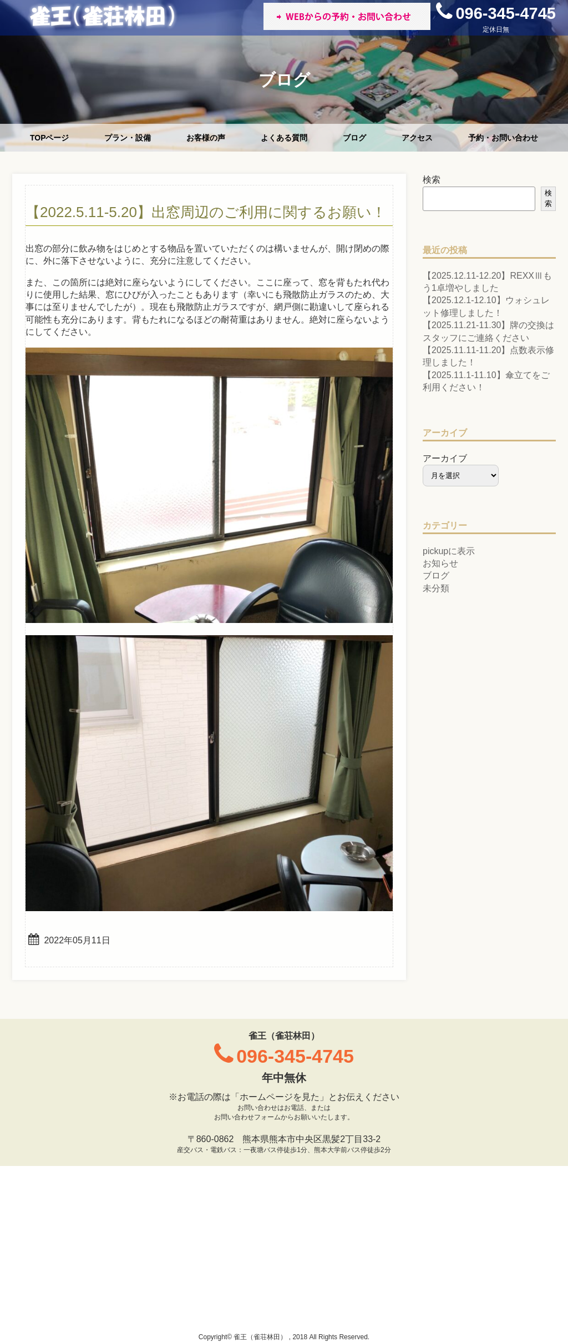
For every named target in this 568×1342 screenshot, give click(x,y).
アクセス (417, 137)
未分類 (436, 588)
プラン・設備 (127, 137)
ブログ (354, 137)
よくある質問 (284, 137)
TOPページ (49, 137)
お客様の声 (205, 137)
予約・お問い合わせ (503, 137)
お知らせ (440, 563)
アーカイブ (445, 458)
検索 (431, 179)
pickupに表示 (449, 551)
